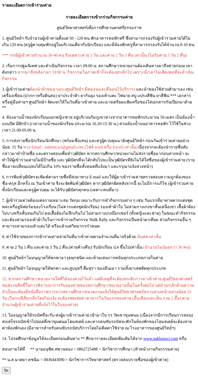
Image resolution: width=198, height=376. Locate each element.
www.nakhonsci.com (160, 338)
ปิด (6, 370)
